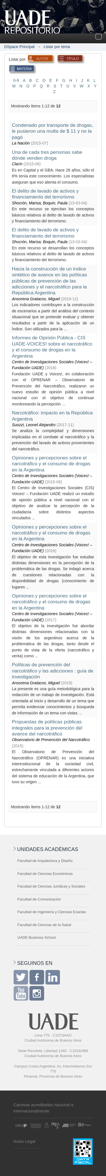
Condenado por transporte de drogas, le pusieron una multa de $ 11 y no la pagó (52, 131)
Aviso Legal (24, 1141)
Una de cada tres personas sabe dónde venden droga (47, 155)
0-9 (16, 80)
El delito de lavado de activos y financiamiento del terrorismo (45, 194)
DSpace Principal (19, 46)
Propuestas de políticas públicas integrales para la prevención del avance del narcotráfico (47, 728)
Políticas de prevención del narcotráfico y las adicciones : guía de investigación (52, 671)
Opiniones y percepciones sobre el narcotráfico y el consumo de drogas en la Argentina (51, 464)
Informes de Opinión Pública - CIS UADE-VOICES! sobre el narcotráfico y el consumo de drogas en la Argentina (52, 346)
